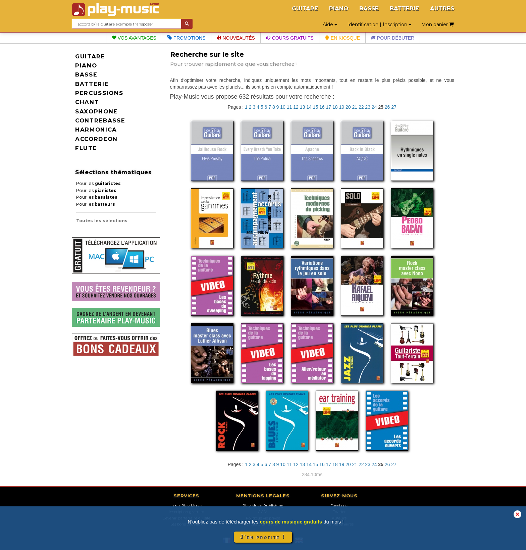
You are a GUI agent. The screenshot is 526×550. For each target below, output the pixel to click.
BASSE (369, 8)
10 (282, 107)
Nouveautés (236, 38)
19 (341, 107)
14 (309, 107)
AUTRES (442, 8)
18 (335, 107)
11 (289, 107)
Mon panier (437, 24)
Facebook (339, 505)
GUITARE (305, 8)
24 (374, 107)
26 (387, 107)
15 (315, 107)
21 (354, 107)
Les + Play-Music (186, 505)
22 (361, 107)
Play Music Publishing (263, 505)
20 (348, 107)
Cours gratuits (290, 38)
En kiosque (342, 38)
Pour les (98, 183)
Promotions (186, 38)
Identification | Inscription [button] (379, 24)
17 (328, 107)
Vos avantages (134, 38)
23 (367, 107)
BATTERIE (404, 8)
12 (296, 107)
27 (394, 107)
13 (302, 107)
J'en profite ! (263, 537)
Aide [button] (330, 24)
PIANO (338, 8)
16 (322, 107)
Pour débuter (392, 38)
